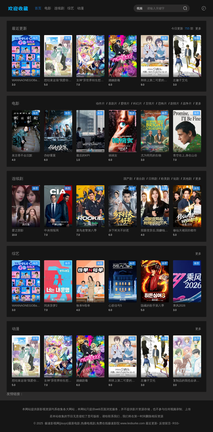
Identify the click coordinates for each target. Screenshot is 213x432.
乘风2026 (179, 305)
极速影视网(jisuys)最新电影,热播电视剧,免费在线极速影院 (82, 423)
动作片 (100, 103)
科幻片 (137, 103)
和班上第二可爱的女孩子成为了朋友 (155, 80)
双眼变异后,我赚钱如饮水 (155, 230)
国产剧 (128, 178)
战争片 (187, 103)
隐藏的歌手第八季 (152, 305)
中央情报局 (51, 230)
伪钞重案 (50, 155)
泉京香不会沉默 (22, 155)
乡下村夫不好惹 (119, 230)
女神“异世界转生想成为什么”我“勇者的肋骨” (90, 80)
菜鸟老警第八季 (86, 230)
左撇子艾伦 (180, 80)
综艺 (70, 8)
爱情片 (125, 103)
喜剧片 (112, 103)
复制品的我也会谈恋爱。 (187, 380)
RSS (175, 423)
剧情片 (174, 103)
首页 (38, 8)
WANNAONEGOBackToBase (26, 80)
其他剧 (187, 178)
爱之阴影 (18, 230)
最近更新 (151, 423)
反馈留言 (165, 423)
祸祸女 (113, 155)
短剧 (176, 178)
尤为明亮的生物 (151, 155)
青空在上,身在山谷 (185, 155)
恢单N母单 (83, 305)
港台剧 (140, 178)
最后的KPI (83, 155)
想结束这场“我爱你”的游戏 (58, 80)
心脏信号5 (115, 305)
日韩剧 (153, 178)
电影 (48, 8)
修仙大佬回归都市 (184, 230)
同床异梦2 (50, 305)
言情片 (150, 103)
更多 (198, 28)
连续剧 (59, 8)
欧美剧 (165, 178)
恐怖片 (162, 103)
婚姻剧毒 (114, 80)
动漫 (80, 8)
